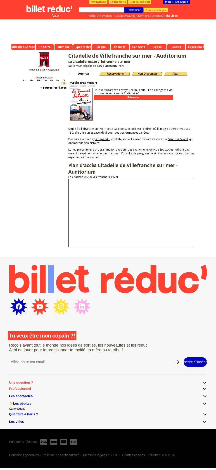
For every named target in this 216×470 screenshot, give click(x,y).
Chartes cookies (133, 455)
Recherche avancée (100, 16)
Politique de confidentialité (61, 455)
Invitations (98, 2)
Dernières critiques (150, 16)
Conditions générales (24, 455)
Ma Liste (172, 16)
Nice (55, 15)
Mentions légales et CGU (101, 455)
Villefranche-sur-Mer (92, 129)
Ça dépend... (102, 139)
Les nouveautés (125, 16)
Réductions (118, 2)
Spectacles (166, 149)
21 (63, 83)
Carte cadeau (140, 2)
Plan (175, 73)
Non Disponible (148, 73)
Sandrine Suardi (178, 139)
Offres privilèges (156, 10)
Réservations (115, 73)
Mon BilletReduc (176, 2)
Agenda (83, 73)
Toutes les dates (55, 88)
